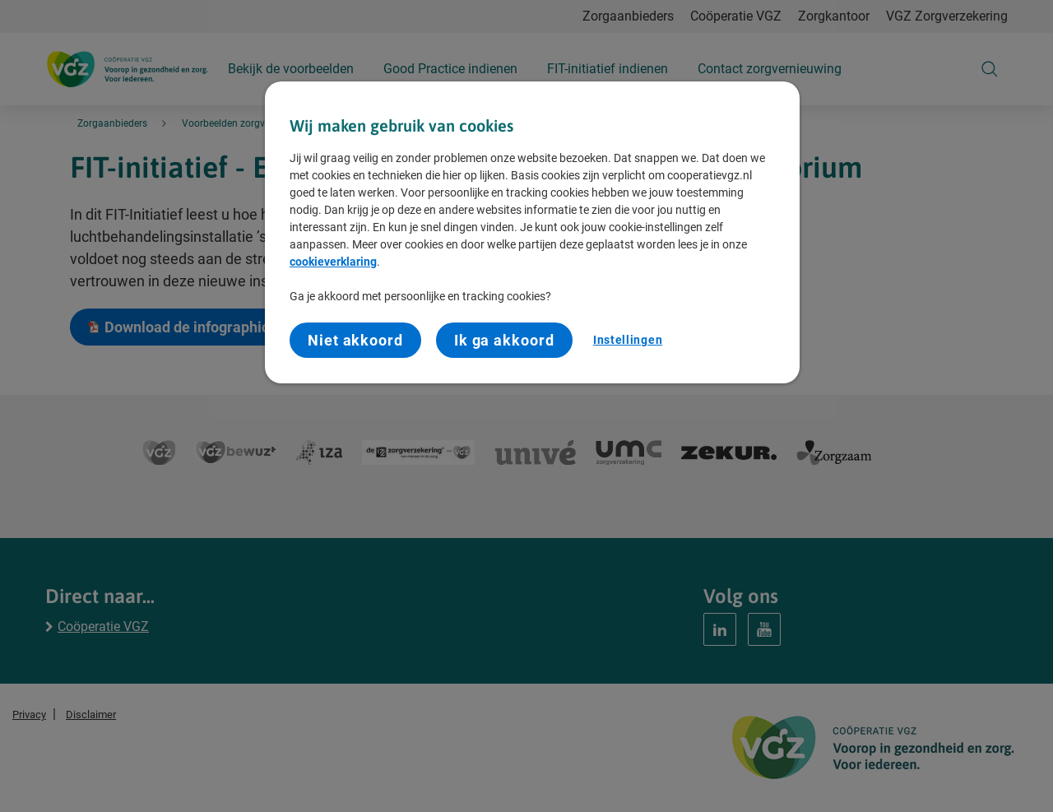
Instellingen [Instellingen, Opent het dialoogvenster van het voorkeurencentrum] (627, 339)
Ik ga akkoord (504, 340)
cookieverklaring (333, 261)
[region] (532, 232)
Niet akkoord (355, 340)
